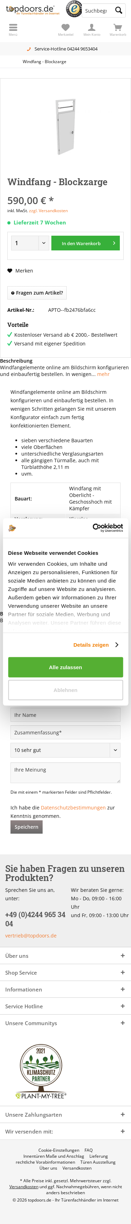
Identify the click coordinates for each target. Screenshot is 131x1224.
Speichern (26, 826)
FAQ (89, 1150)
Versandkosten (77, 1168)
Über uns (48, 1168)
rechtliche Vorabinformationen (45, 1162)
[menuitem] (118, 30)
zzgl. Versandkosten (48, 211)
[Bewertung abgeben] (65, 750)
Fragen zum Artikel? (37, 292)
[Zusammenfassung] (65, 732)
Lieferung (98, 1156)
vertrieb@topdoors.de (31, 935)
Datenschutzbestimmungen (73, 807)
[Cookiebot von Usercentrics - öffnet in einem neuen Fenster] (93, 528)
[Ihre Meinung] (65, 772)
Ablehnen (65, 690)
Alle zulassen (65, 667)
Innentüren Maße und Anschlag (53, 1156)
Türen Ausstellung (98, 1162)
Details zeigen (91, 645)
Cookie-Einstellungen (58, 1150)
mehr (103, 374)
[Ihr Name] (65, 715)
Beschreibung (16, 360)
